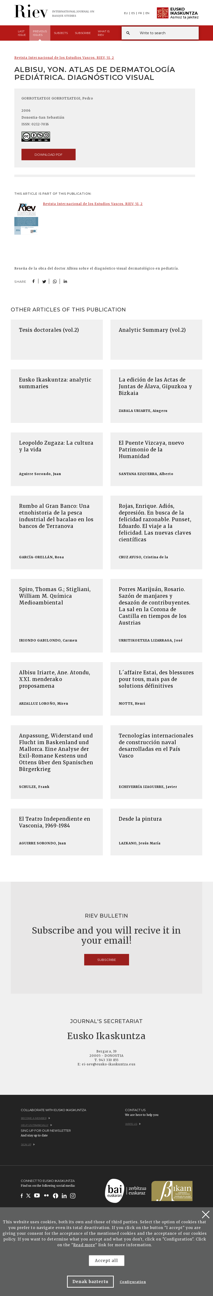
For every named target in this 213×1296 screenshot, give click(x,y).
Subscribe (83, 33)
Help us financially (36, 1125)
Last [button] (22, 33)
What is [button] (103, 33)
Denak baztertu (91, 1281)
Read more (84, 1245)
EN (147, 13)
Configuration (133, 1282)
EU (126, 13)
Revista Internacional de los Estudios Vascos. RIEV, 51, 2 (64, 58)
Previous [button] (40, 35)
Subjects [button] (61, 33)
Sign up (28, 1144)
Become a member (35, 1118)
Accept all (106, 1260)
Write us (133, 1123)
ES (133, 13)
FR (140, 13)
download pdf (48, 154)
